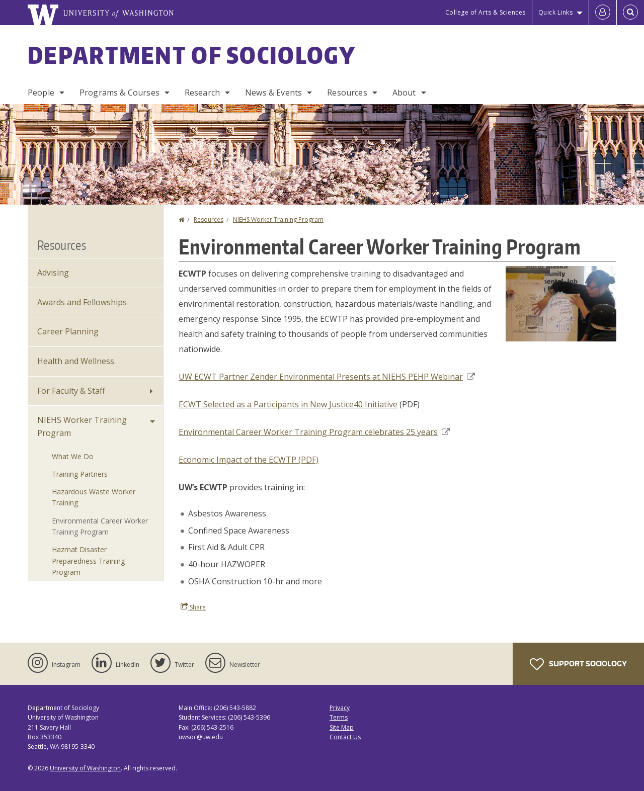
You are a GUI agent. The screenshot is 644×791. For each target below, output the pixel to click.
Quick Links (555, 12)
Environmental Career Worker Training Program (100, 526)
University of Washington (85, 768)
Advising (53, 272)
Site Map (342, 727)
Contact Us (345, 737)
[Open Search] (630, 12)
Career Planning (68, 331)
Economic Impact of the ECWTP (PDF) (248, 459)
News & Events (273, 92)
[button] (561, 302)
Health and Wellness (75, 361)
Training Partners (80, 474)
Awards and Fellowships (82, 302)
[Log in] (602, 12)
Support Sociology (578, 664)
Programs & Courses (119, 92)
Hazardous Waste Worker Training (93, 497)
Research (202, 92)
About (404, 92)
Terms (339, 717)
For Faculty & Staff (71, 390)
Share (193, 606)
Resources (347, 92)
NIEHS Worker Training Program (278, 219)
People (41, 92)
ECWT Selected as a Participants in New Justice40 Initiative (288, 404)
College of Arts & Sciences (485, 12)
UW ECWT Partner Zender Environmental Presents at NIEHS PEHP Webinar (327, 376)
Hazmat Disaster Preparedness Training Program (88, 561)
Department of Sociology (192, 54)
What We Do (73, 456)
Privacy (340, 708)
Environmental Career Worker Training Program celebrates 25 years (314, 431)
